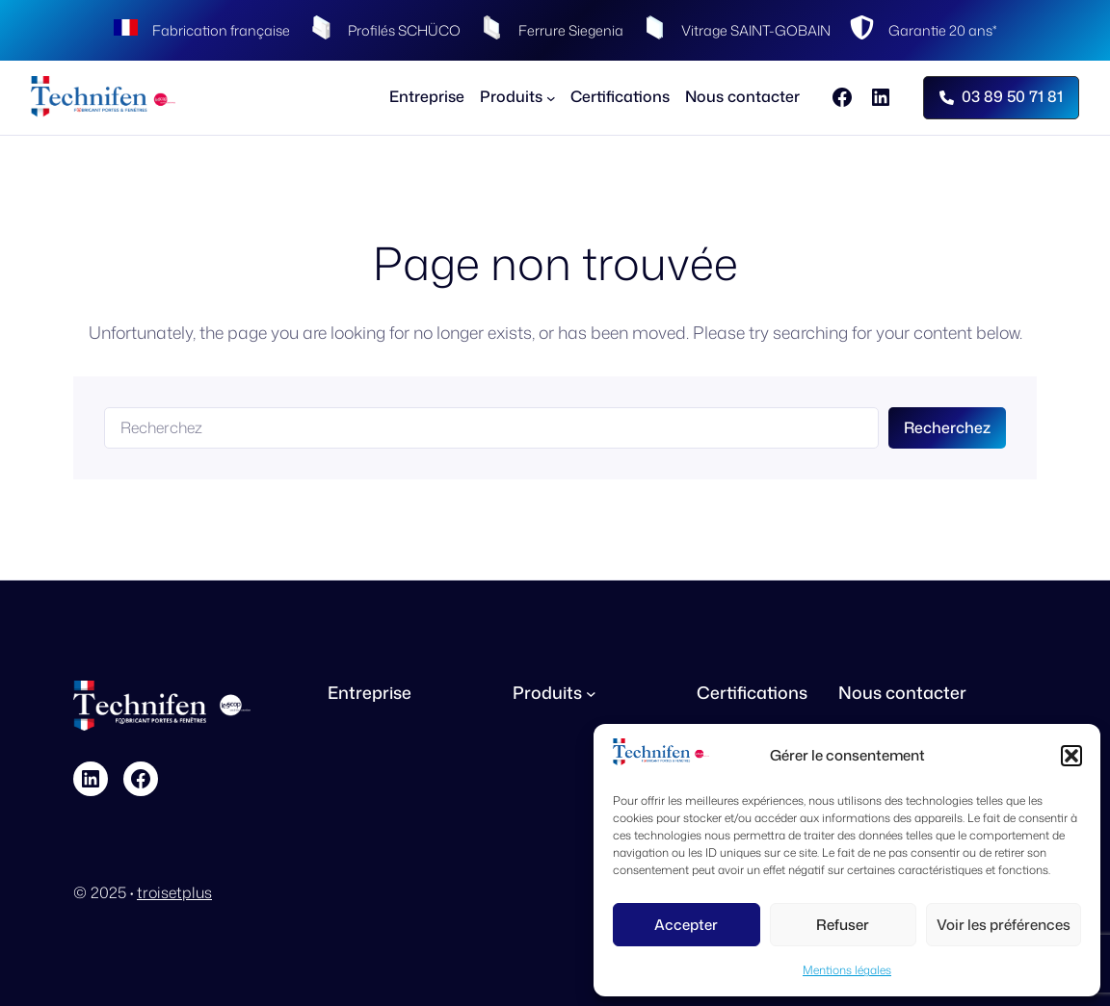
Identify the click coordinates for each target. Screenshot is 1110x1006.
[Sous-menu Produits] (518, 97)
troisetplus (174, 892)
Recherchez (947, 427)
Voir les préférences (1003, 925)
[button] (1071, 755)
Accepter (686, 925)
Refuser (842, 925)
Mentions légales (847, 970)
